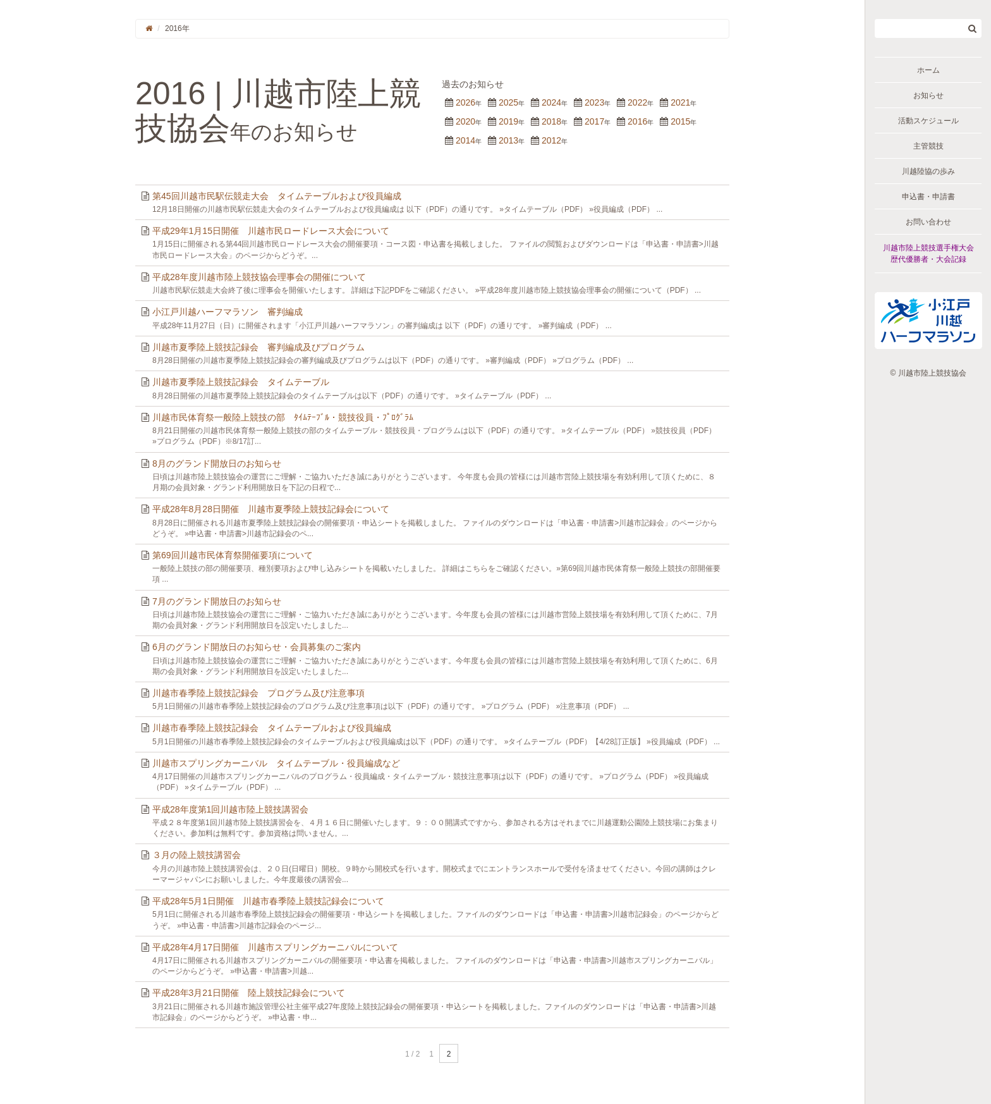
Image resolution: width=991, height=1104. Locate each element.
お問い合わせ (928, 222)
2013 (508, 140)
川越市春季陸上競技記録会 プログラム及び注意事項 (258, 693)
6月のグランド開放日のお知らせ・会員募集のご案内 (256, 647)
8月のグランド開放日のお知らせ (216, 463)
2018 (551, 121)
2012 (551, 140)
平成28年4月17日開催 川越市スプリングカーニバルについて (275, 947)
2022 (637, 102)
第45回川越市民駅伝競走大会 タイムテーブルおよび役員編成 (276, 196)
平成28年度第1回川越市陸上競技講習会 (230, 809)
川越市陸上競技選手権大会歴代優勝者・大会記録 (928, 253)
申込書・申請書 (928, 196)
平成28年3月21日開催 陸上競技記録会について (248, 993)
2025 (508, 102)
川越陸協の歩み (928, 171)
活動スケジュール (928, 120)
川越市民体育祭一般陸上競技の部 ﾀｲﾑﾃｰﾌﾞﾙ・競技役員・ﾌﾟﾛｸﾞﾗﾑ (282, 417)
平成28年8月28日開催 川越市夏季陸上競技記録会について (270, 509)
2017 (594, 121)
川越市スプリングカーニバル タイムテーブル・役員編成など (276, 763)
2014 (465, 140)
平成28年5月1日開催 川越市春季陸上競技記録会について (268, 901)
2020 (465, 121)
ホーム (928, 70)
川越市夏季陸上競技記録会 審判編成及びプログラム (258, 347)
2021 (680, 102)
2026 (465, 102)
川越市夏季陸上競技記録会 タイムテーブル (240, 382)
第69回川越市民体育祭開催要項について (232, 555)
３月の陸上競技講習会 (196, 855)
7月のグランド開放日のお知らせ (216, 601)
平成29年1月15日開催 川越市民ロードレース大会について (270, 231)
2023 (594, 102)
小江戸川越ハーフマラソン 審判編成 (227, 312)
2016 (637, 121)
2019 (508, 121)
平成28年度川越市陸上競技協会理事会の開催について (259, 277)
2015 (680, 121)
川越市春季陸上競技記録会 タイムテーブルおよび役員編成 (271, 728)
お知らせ (928, 95)
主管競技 (928, 146)
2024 (551, 102)
